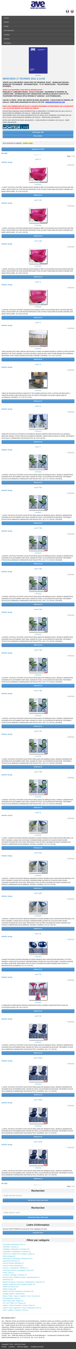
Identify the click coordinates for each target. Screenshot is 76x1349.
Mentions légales (22, 1347)
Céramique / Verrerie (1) (10, 1247)
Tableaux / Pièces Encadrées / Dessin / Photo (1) (19, 1305)
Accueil (6, 18)
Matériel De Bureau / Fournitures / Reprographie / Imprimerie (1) (24, 1282)
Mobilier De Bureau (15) (10, 1286)
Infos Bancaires (9, 30)
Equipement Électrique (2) (11, 1261)
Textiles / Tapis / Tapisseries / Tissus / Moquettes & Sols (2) (22, 1308)
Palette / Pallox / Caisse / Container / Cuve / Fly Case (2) (21, 1296)
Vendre (6, 26)
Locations (12, 1347)
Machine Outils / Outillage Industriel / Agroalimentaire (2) (21, 1277)
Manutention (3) (8, 1279)
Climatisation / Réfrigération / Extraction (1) (17, 1251)
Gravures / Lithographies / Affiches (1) (15, 1268)
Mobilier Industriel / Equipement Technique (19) (18, 1291)
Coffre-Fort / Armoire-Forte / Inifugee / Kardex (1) (19, 1254)
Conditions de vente (37, 1347)
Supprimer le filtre (38, 149)
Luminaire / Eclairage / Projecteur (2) (15, 1275)
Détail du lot (38, 195)
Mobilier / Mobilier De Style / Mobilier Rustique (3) (19, 1284)
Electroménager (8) (9, 1256)
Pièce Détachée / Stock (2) (11, 1298)
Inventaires (7, 43)
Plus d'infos (38, 136)
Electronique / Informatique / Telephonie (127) (17, 1258)
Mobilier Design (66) (9, 1289)
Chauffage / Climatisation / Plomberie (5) (16, 1249)
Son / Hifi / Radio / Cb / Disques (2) (14, 1303)
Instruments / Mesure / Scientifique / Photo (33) (18, 1270)
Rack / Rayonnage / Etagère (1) (13, 1301)
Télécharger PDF (38, 132)
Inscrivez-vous (38, 1232)
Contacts (7, 34)
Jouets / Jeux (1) (8, 1272)
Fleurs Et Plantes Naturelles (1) (13, 1265)
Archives (6, 39)
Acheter (6, 22)
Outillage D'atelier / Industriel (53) (13, 1294)
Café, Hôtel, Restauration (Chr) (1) (14, 1244)
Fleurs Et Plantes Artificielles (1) (13, 1263)
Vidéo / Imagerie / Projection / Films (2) (15, 1310)
